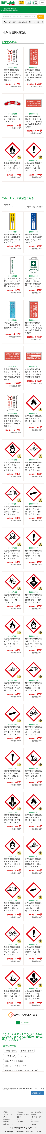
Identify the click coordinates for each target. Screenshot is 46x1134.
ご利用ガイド (7, 1112)
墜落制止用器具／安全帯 (27, 1071)
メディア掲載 (35, 1121)
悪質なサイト (7, 1121)
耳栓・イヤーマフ (11, 1066)
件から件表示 (34, 207)
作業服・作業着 (27, 1051)
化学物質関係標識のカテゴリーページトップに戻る (23, 1089)
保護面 (20, 1061)
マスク (25, 1066)
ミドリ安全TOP (10, 22)
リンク (19, 1119)
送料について (21, 1112)
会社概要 (33, 1114)
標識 (37, 22)
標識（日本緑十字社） (26, 22)
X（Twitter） (20, 1121)
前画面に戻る (37, 1093)
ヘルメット (24, 1056)
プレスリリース (35, 1124)
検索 (40, 17)
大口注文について (8, 1124)
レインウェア (10, 1056)
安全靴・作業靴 (11, 1051)
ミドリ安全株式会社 (37, 1112)
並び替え (7, 205)
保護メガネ (9, 1061)
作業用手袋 (9, 1071)
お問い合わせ (7, 1119)
